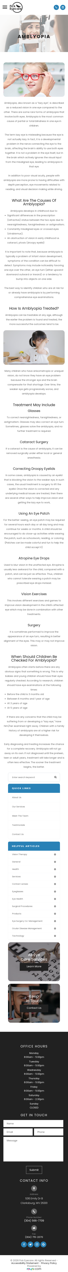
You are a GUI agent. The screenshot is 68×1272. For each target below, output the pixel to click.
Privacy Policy (49, 1263)
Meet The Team (20, 815)
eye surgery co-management (27, 921)
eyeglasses (17, 891)
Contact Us (18, 834)
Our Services (18, 806)
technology (18, 935)
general (16, 861)
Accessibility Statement (25, 1263)
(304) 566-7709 (34, 1220)
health (15, 869)
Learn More (34, 966)
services (16, 876)
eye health (17, 898)
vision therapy (19, 854)
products (16, 913)
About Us (16, 797)
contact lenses (20, 883)
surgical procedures (22, 906)
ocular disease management (27, 928)
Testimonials (18, 825)
